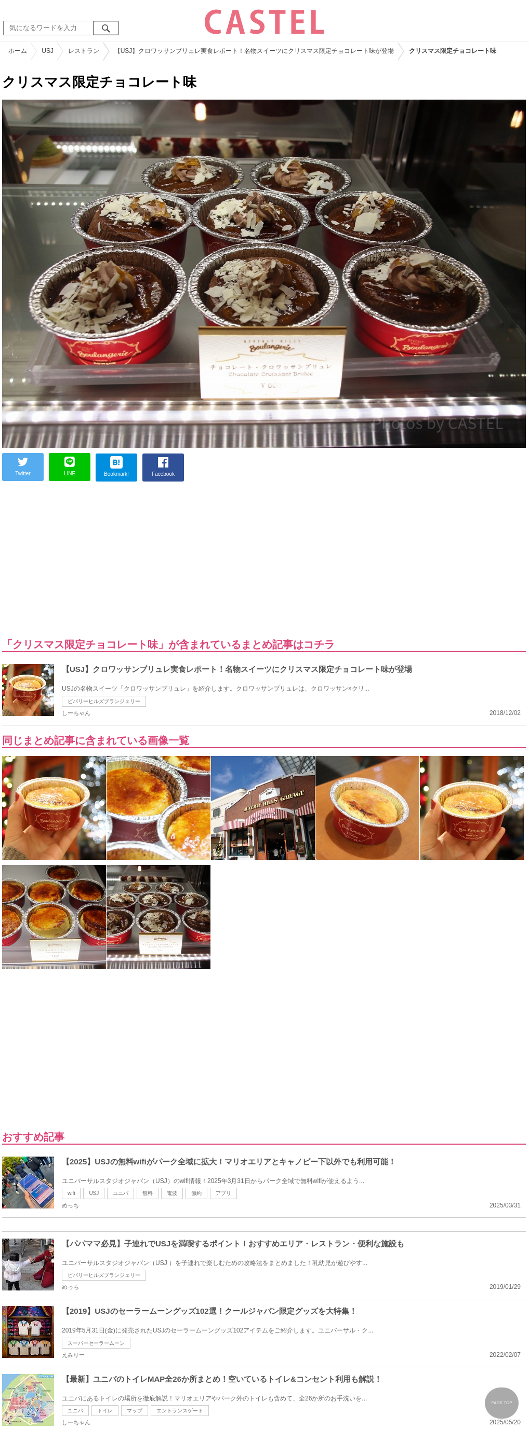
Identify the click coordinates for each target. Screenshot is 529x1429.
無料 (147, 1193)
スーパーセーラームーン (96, 1343)
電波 (172, 1193)
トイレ (105, 1410)
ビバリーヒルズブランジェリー (104, 701)
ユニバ (120, 1193)
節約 (196, 1193)
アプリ (223, 1193)
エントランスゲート (179, 1410)
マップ (134, 1410)
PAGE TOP (501, 1402)
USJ (94, 1193)
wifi (71, 1193)
